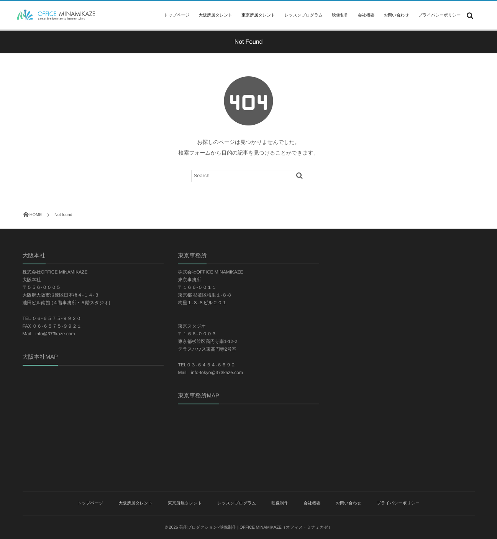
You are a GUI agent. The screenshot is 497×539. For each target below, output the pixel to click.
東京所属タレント (258, 15)
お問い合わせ (396, 15)
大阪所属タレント (215, 15)
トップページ (176, 15)
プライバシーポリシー (439, 15)
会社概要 (366, 15)
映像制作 (340, 15)
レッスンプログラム (303, 15)
